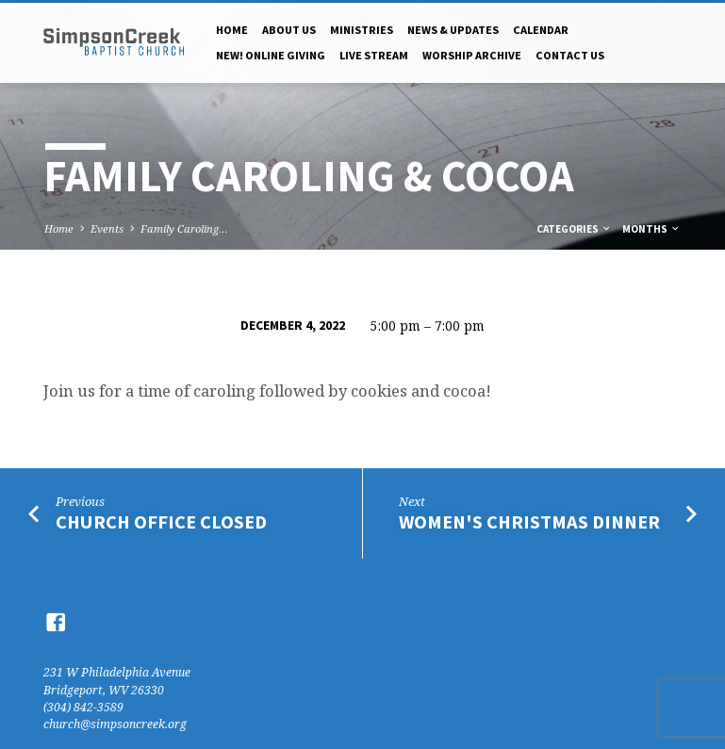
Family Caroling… (184, 228)
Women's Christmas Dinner (529, 522)
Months (651, 229)
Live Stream (373, 55)
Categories (574, 229)
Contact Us (570, 55)
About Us (289, 30)
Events (107, 228)
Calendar (540, 30)
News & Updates (453, 30)
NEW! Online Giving (270, 55)
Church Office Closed (161, 522)
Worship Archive (471, 55)
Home (232, 30)
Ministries (361, 30)
